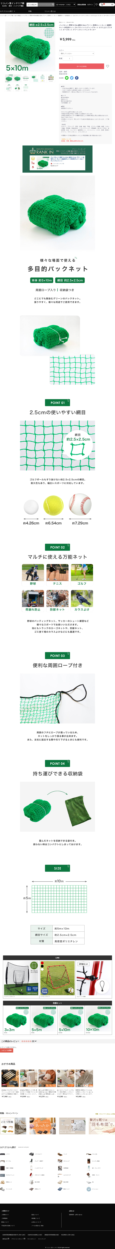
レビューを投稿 (7, 1050)
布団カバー (35, 1189)
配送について (5, 1222)
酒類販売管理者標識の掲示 (51, 1235)
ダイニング (64, 1161)
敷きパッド (64, 1189)
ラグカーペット (7, 1175)
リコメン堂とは (50, 11)
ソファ (5, 1154)
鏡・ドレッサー (93, 1168)
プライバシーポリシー (18, 1239)
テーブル (5, 1161)
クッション (92, 1189)
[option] (30, 46)
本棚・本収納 (6, 1168)
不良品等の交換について (8, 1225)
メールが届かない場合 (38, 1225)
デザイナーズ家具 (36, 1175)
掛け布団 (34, 1182)
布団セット (6, 1182)
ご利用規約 (5, 1218)
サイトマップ (42, 1239)
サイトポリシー (32, 1239)
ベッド (62, 1154)
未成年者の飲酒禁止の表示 (35, 1235)
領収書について (36, 1218)
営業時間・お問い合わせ (75, 1214)
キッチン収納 (93, 1161)
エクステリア (64, 1175)
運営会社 (5, 1239)
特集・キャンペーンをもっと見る (105, 1114)
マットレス (6, 1189)
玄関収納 (63, 1168)
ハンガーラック (36, 1168)
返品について (35, 1214)
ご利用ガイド (5, 1214)
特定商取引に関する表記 (67, 1235)
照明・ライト (93, 1175)
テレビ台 (91, 1154)
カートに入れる (81, 66)
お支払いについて (36, 1222)
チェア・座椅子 (36, 1161)
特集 (30, 11)
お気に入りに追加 (108, 66)
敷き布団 (63, 1182)
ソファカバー (35, 1154)
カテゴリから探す (6, 11)
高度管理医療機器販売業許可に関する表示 (13, 1235)
